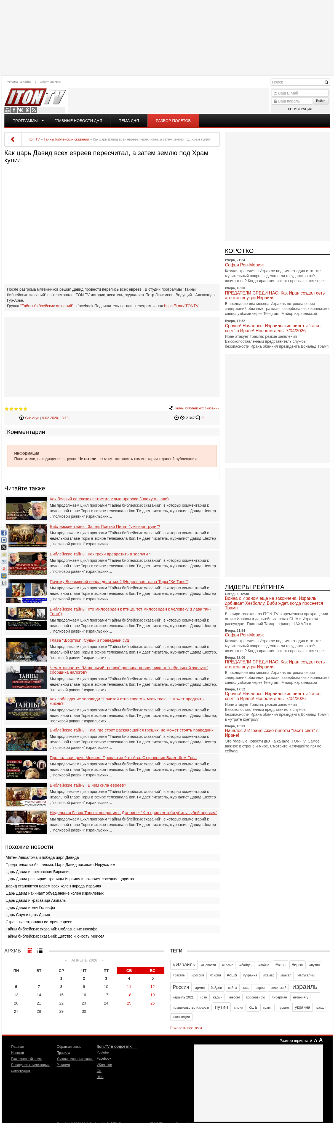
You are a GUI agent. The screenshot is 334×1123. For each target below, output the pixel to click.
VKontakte (21, 110)
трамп (267, 1007)
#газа (281, 964)
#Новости (208, 965)
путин (221, 1007)
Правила (63, 1053)
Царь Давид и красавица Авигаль (36, 900)
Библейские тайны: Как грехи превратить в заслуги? (100, 554)
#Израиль (184, 964)
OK (27, 110)
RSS (34, 110)
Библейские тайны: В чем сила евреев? (88, 785)
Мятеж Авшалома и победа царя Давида (42, 857)
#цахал (285, 975)
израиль (304, 986)
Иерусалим (305, 975)
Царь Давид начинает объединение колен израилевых (55, 893)
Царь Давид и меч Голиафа (30, 907)
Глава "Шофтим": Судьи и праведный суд (89, 640)
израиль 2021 (183, 997)
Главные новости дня (78, 120)
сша (253, 1007)
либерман (279, 997)
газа (246, 988)
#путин (314, 965)
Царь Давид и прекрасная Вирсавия (38, 872)
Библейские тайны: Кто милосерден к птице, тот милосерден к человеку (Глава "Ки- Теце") (130, 611)
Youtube (7, 110)
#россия (197, 975)
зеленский (278, 988)
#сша (232, 975)
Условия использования (75, 1059)
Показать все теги (186, 1028)
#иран (297, 964)
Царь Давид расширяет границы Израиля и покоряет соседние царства (70, 879)
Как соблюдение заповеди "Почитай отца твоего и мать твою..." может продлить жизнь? (127, 701)
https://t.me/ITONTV (181, 306)
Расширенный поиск (26, 1059)
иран (203, 997)
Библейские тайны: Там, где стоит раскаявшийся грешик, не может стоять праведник (131, 730)
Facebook (14, 110)
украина (302, 1007)
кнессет (234, 997)
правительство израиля (191, 1007)
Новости (17, 1053)
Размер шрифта (294, 1040)
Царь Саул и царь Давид (28, 915)
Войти (320, 101)
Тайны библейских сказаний (196, 408)
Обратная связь (51, 81)
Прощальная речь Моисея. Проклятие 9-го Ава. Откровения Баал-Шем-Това (123, 757)
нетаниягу (300, 997)
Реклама (63, 1065)
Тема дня (129, 120)
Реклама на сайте (18, 81)
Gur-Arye (32, 418)
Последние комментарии (30, 1065)
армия (200, 988)
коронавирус (256, 997)
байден (216, 988)
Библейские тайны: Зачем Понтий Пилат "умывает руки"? (105, 526)
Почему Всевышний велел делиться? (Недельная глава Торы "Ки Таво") (119, 581)
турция (283, 1007)
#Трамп (227, 965)
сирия (238, 1007)
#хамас (268, 975)
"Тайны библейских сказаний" (47, 306)
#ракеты (179, 975)
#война (263, 965)
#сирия (215, 975)
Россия (181, 987)
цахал (320, 1007)
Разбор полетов (173, 120)
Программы (25, 120)
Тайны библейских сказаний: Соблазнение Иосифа (52, 929)
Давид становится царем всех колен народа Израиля (53, 886)
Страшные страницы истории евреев (39, 922)
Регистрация (300, 109)
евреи (259, 988)
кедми (218, 997)
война (232, 988)
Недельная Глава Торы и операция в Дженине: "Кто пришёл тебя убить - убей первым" (133, 813)
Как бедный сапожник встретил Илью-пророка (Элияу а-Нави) (109, 499)
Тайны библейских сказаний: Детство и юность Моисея (55, 936)
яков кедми (181, 1017)
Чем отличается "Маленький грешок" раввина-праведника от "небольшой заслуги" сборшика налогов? (129, 670)
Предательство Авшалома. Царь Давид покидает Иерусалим (60, 864)
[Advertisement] (167, 37)
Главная (17, 1047)
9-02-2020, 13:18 (55, 418)
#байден (245, 965)
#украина (250, 975)
